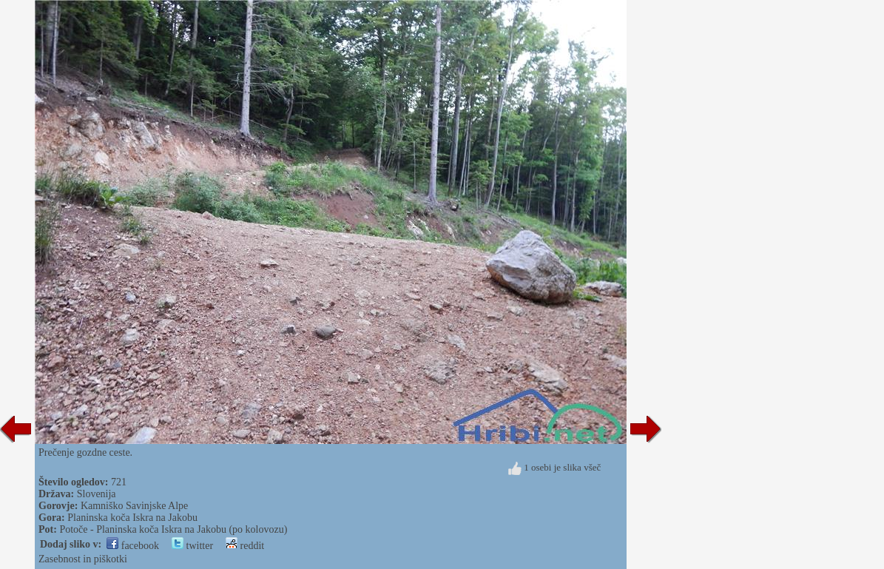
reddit (245, 545)
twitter (192, 545)
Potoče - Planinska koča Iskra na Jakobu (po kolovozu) (173, 529)
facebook (133, 545)
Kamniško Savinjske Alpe (134, 505)
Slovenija (96, 493)
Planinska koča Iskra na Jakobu (132, 517)
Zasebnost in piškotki (82, 559)
